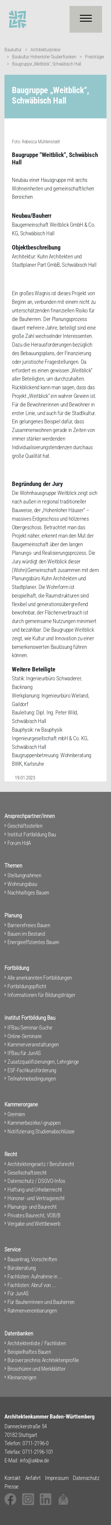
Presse (11, 1486)
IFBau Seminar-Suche (29, 1027)
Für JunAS (18, 1293)
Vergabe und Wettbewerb (33, 1223)
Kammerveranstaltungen (33, 1044)
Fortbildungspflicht (26, 986)
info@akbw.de (34, 1460)
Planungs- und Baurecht (32, 1206)
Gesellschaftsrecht (27, 1172)
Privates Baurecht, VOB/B (33, 1215)
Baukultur (13, 50)
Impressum (56, 1478)
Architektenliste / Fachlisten (36, 1343)
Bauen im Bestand (26, 933)
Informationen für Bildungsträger (41, 995)
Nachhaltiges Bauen (28, 892)
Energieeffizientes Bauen (33, 942)
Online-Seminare (24, 1036)
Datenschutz (86, 1478)
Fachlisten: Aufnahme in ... (34, 1276)
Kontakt (12, 1478)
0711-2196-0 (35, 1443)
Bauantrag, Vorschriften (32, 1259)
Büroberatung (21, 1268)
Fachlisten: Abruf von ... (31, 1285)
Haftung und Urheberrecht (34, 1189)
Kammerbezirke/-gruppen (34, 1122)
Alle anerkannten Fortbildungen (39, 977)
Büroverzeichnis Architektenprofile (43, 1360)
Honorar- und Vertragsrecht (36, 1198)
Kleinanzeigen (21, 1377)
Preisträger (94, 57)
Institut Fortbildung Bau (31, 834)
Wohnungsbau (22, 884)
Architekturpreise (45, 50)
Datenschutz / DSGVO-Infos (36, 1181)
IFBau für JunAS (24, 1053)
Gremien (16, 1114)
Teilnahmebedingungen (31, 1078)
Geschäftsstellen (25, 825)
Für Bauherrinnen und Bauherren (41, 1302)
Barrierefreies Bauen (28, 925)
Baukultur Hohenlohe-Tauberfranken (44, 57)
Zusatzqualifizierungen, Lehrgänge (43, 1061)
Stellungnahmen (24, 875)
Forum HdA (19, 843)
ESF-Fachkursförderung (31, 1070)
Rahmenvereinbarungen (32, 1310)
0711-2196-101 (37, 1451)
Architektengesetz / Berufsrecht (40, 1164)
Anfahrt (33, 1478)
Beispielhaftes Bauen (29, 1351)
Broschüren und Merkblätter (36, 1368)
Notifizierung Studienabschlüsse (41, 1131)
